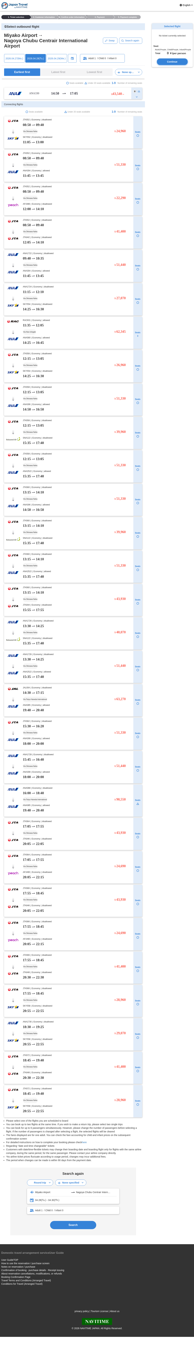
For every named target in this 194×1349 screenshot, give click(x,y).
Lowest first (94, 72)
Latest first (58, 72)
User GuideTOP (9, 1260)
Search (73, 1225)
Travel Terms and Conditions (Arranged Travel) (26, 1280)
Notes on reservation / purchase (18, 1266)
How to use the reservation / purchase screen (25, 1263)
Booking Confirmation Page (15, 1277)
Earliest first (22, 72)
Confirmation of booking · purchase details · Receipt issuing (32, 1270)
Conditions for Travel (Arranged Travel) (22, 1283)
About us (114, 1311)
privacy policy (82, 1311)
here (84, 1142)
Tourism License (99, 1311)
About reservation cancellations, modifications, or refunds (31, 1273)
